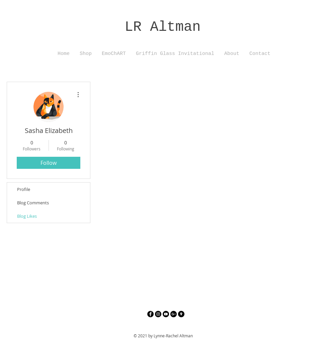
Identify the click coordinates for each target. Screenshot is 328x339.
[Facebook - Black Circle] (150, 314)
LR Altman (163, 27)
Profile (23, 189)
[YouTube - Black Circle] (166, 314)
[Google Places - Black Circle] (181, 314)
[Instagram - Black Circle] (158, 314)
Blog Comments (33, 203)
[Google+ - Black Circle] (173, 314)
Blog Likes (27, 216)
